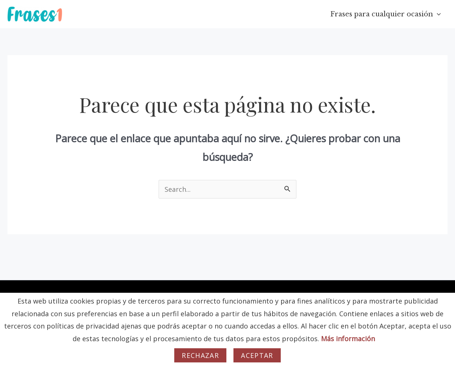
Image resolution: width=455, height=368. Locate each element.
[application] (437, 14)
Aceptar (257, 355)
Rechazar (200, 355)
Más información (348, 338)
